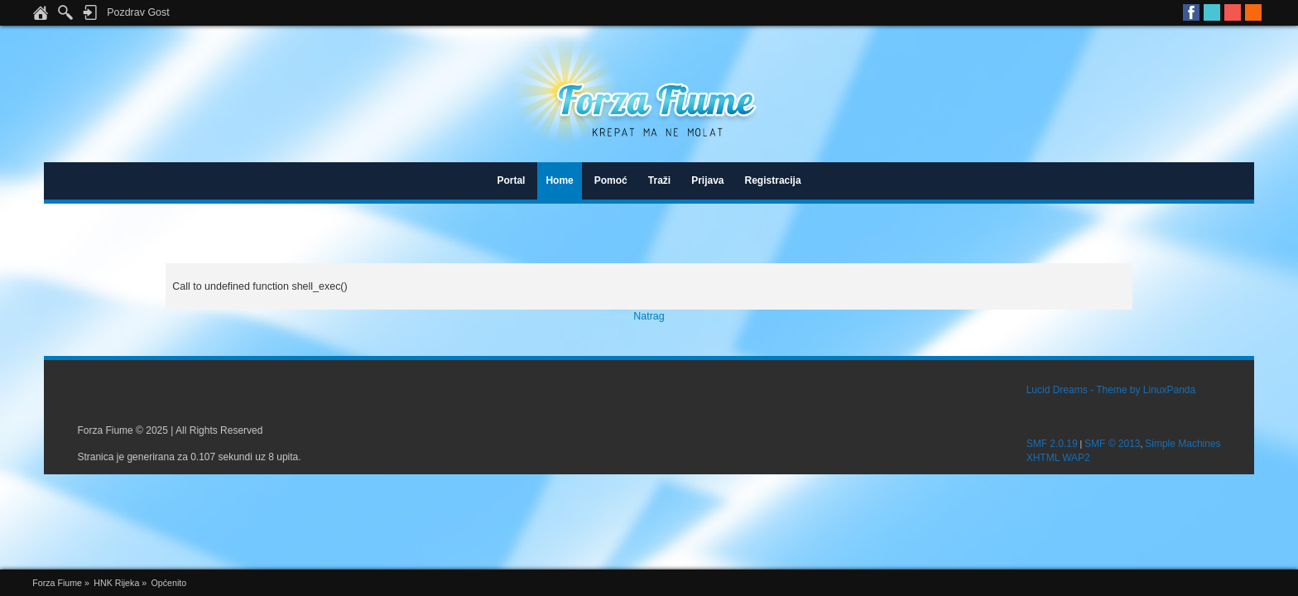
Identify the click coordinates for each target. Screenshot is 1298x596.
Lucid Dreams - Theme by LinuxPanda (1111, 390)
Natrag (648, 316)
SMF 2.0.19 (1052, 443)
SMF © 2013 (1112, 443)
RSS (1253, 12)
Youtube (1232, 12)
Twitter (1212, 12)
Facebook (1191, 12)
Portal (511, 180)
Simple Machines (1182, 443)
